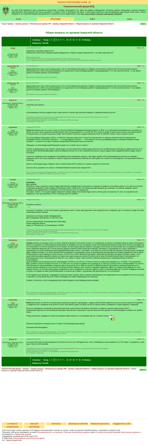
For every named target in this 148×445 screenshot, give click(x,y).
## (143, 48)
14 (67, 40)
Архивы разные (21, 24)
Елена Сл (13, 100)
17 (76, 40)
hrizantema (13, 127)
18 (79, 40)
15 (70, 40)
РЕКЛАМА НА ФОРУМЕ (78, 424)
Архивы (10, 24)
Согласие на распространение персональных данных (117, 432)
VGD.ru (18, 19)
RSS (36, 436)
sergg (13, 48)
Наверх (139, 48)
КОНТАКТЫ (56, 424)
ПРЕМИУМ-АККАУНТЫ (100, 424)
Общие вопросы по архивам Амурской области (95, 24)
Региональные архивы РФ (40, 24)
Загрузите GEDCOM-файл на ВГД (72, 2)
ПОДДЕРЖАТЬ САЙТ (122, 424)
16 (73, 40)
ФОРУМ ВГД (34, 427)
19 (82, 40)
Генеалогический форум (11, 369)
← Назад (44, 40)
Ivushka (13, 180)
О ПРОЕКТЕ (12, 424)
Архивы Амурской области (63, 24)
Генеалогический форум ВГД (79, 6)
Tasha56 (45, 43)
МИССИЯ (34, 424)
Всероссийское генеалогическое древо (29, 438)
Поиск (129, 19)
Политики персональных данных (77, 432)
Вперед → (88, 40)
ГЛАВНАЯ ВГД (12, 427)
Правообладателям (14, 440)
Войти (92, 19)
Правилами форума (23, 434)
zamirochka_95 (13, 66)
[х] (90, 2)
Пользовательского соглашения (50, 432)
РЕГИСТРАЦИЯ (55, 19)
